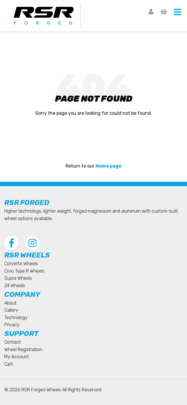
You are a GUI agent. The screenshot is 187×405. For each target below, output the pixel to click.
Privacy (12, 324)
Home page (108, 166)
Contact (12, 342)
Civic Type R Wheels (24, 271)
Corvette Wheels (21, 263)
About (10, 303)
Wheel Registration (23, 349)
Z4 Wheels (14, 285)
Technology (16, 317)
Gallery (11, 310)
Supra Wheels (18, 278)
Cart (8, 364)
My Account (16, 356)
